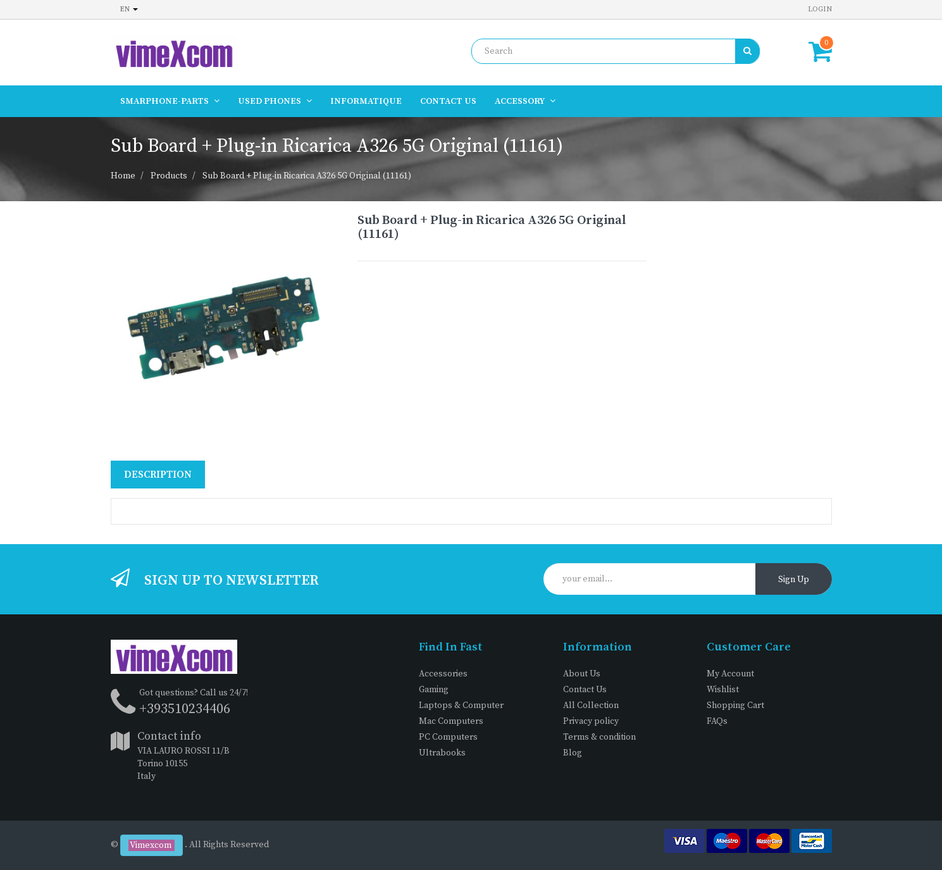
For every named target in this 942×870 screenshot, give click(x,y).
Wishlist (723, 689)
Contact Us (585, 689)
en (129, 9)
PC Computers (448, 737)
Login (820, 9)
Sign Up (793, 579)
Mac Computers (451, 721)
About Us (581, 674)
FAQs (717, 721)
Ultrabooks (442, 753)
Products (169, 176)
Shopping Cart (735, 705)
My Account (730, 674)
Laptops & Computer (461, 705)
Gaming (434, 689)
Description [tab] (158, 474)
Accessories (443, 674)
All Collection (591, 705)
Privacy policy (591, 721)
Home (123, 176)
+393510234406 (184, 709)
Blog (572, 753)
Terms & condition (599, 737)
